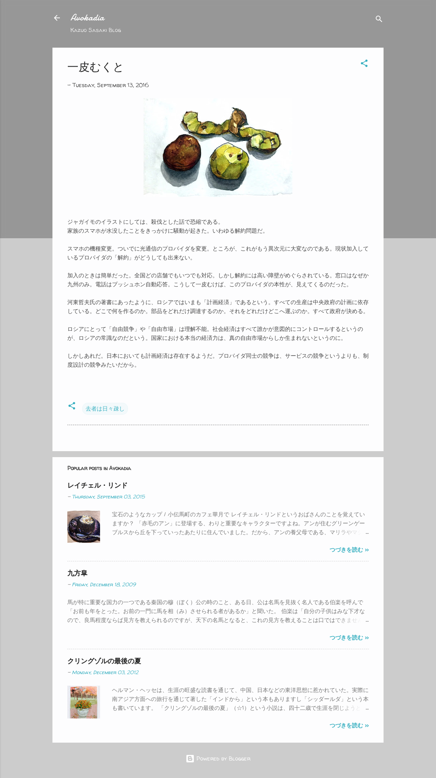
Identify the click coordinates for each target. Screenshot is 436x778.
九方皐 (77, 573)
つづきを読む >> (349, 550)
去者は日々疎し (105, 408)
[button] (364, 64)
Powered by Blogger (218, 758)
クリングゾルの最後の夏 (104, 661)
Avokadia (87, 18)
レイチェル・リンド (97, 485)
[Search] (379, 20)
